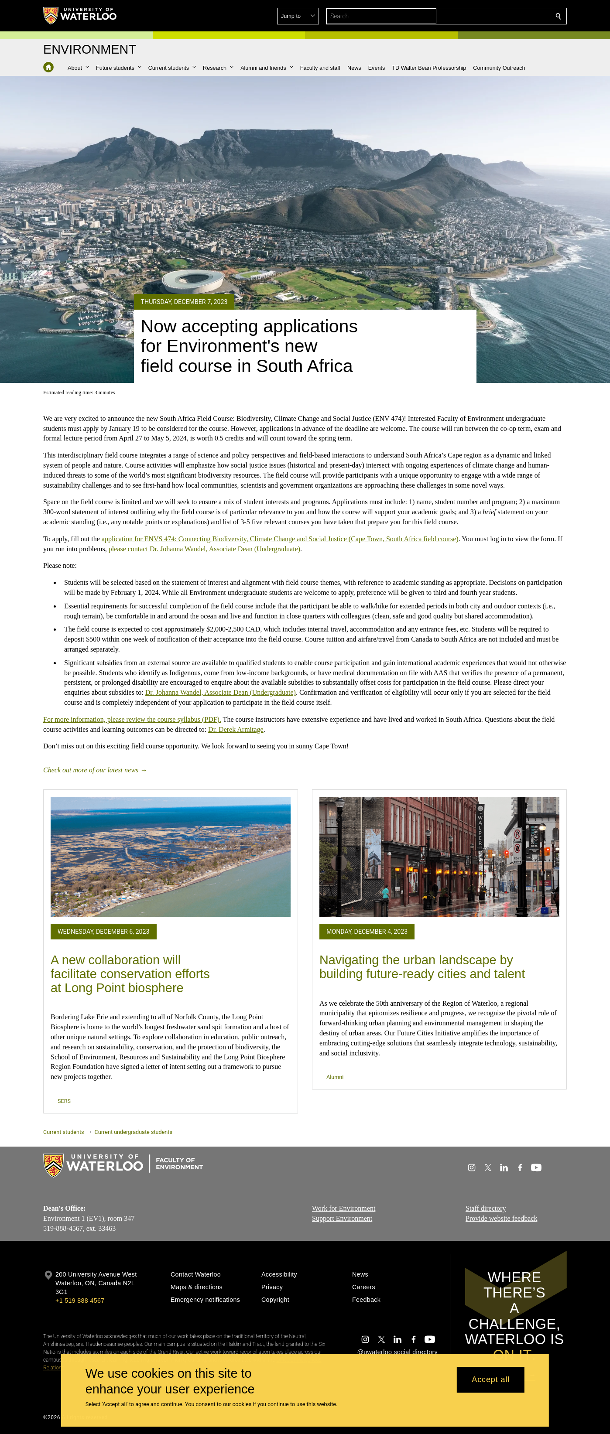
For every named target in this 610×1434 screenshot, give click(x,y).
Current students (63, 1132)
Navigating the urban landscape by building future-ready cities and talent (422, 967)
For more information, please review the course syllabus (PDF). (132, 719)
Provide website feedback (501, 1218)
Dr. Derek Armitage (236, 729)
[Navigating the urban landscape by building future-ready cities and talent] (439, 857)
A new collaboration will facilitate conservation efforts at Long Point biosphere (130, 973)
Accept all (491, 1380)
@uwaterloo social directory (397, 1352)
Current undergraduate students (133, 1132)
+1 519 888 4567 (79, 1300)
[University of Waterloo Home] (80, 15)
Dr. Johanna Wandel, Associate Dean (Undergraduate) (220, 692)
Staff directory (486, 1208)
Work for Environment (343, 1208)
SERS (64, 1101)
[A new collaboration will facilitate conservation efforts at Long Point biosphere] (171, 857)
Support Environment (342, 1218)
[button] (495, 16)
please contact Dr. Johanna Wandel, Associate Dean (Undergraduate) (204, 548)
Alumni (334, 1077)
